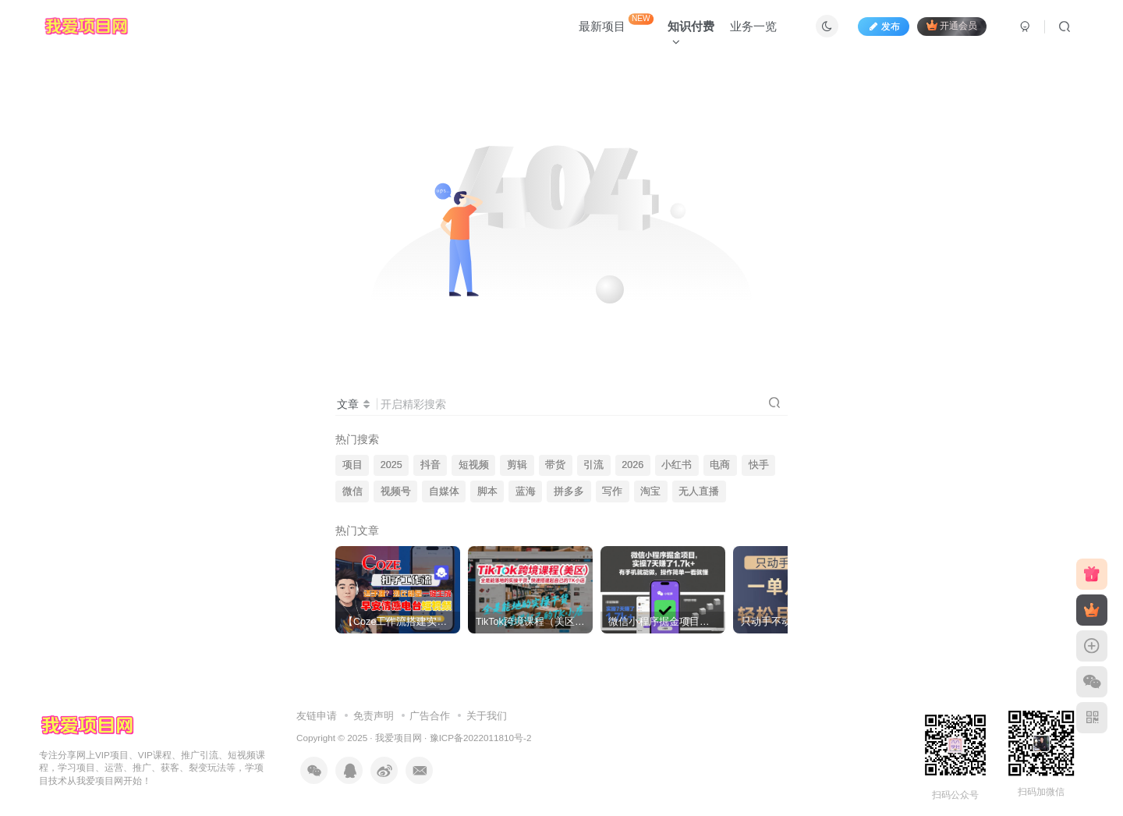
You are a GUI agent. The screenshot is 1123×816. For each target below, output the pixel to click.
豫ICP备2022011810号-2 (481, 738)
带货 (555, 464)
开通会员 (951, 25)
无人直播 (698, 491)
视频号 (396, 491)
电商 (720, 464)
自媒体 (444, 491)
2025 (391, 464)
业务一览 (753, 26)
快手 (759, 464)
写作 (612, 491)
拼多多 (569, 491)
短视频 (474, 464)
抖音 (430, 464)
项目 (352, 464)
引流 (593, 464)
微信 (352, 491)
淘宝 (650, 491)
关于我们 (486, 716)
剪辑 (517, 464)
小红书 (676, 464)
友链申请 (316, 716)
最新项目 (616, 23)
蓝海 (525, 491)
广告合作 (429, 716)
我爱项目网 (398, 738)
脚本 (487, 491)
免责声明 (373, 716)
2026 (632, 464)
